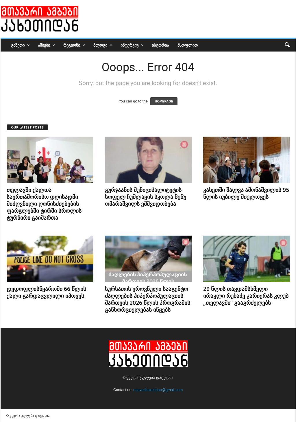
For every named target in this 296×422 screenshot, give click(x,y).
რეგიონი (74, 45)
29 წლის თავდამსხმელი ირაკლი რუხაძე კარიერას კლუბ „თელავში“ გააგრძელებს (245, 296)
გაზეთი (20, 45)
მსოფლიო (187, 45)
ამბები (46, 45)
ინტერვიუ (132, 45)
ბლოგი (102, 45)
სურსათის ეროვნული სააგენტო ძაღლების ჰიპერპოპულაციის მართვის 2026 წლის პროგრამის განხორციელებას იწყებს (147, 299)
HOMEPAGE (164, 101)
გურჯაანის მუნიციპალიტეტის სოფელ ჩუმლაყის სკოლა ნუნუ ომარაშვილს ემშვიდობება (145, 197)
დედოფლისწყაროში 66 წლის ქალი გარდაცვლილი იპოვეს (46, 292)
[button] (287, 45)
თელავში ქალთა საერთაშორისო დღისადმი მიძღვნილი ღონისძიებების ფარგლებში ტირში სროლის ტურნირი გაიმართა (44, 203)
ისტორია (160, 45)
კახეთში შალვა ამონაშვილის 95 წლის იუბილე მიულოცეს (246, 193)
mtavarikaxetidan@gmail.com (158, 390)
